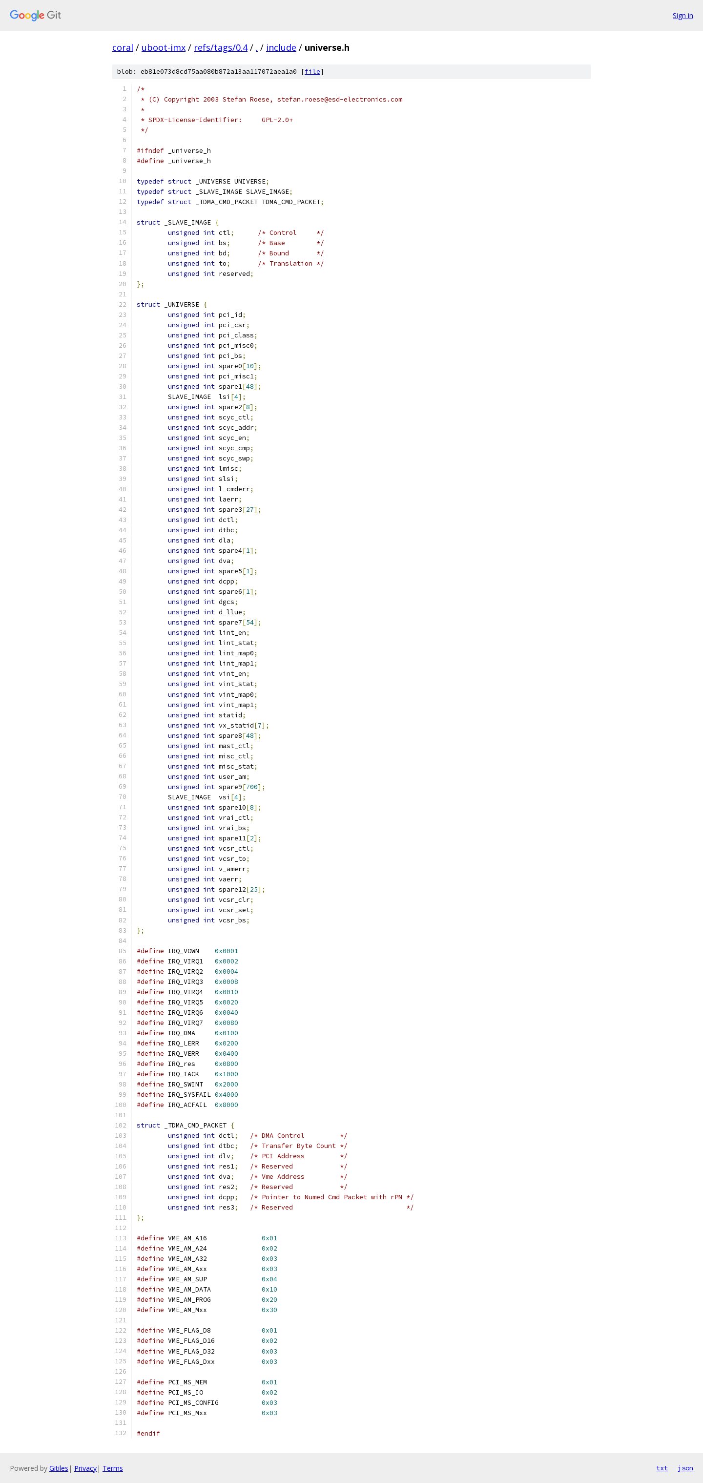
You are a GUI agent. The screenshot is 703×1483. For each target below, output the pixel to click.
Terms (113, 1468)
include (281, 47)
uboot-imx (164, 47)
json (685, 1467)
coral (122, 47)
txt (662, 1467)
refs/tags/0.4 (221, 47)
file (312, 71)
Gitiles (58, 1468)
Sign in (683, 15)
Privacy (85, 1468)
